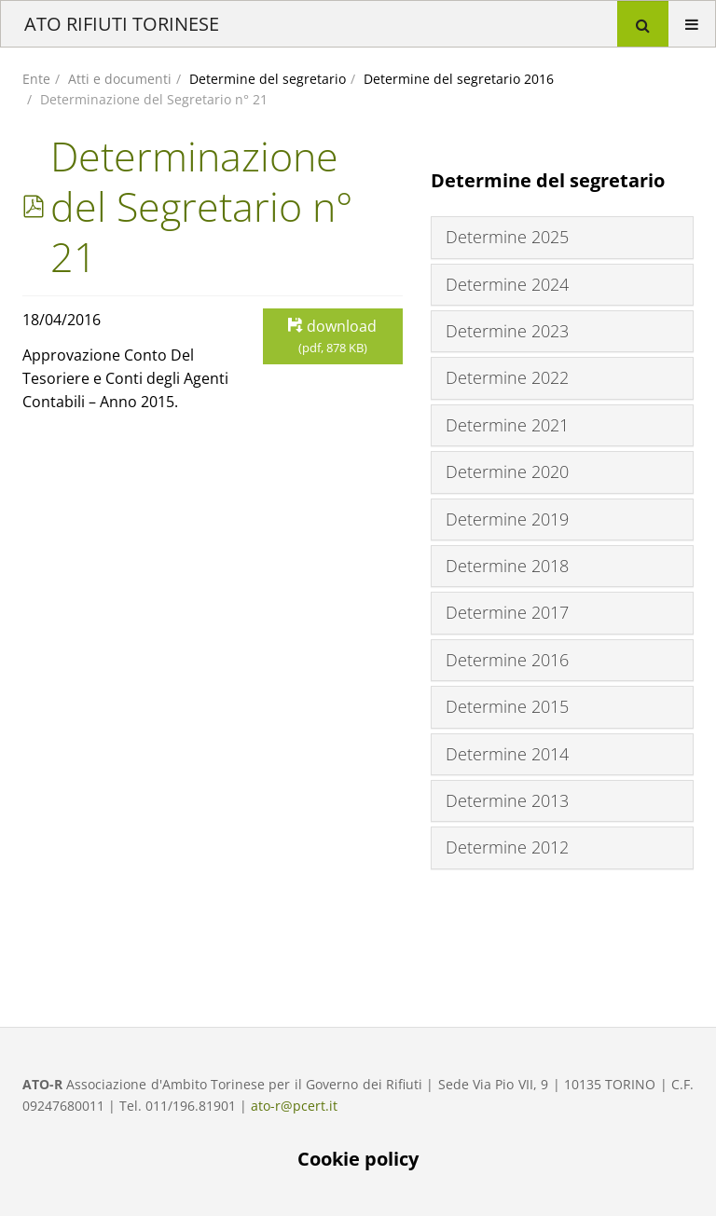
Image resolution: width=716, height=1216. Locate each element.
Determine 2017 (507, 612)
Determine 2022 (507, 377)
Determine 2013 (507, 800)
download (332, 337)
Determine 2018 (507, 565)
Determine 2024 (507, 284)
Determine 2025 (507, 236)
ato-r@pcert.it (294, 1105)
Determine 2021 (507, 425)
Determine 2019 (507, 519)
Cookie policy (358, 1158)
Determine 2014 (507, 754)
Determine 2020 (507, 471)
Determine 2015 (507, 706)
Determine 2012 (507, 847)
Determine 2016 (507, 660)
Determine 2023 (507, 331)
